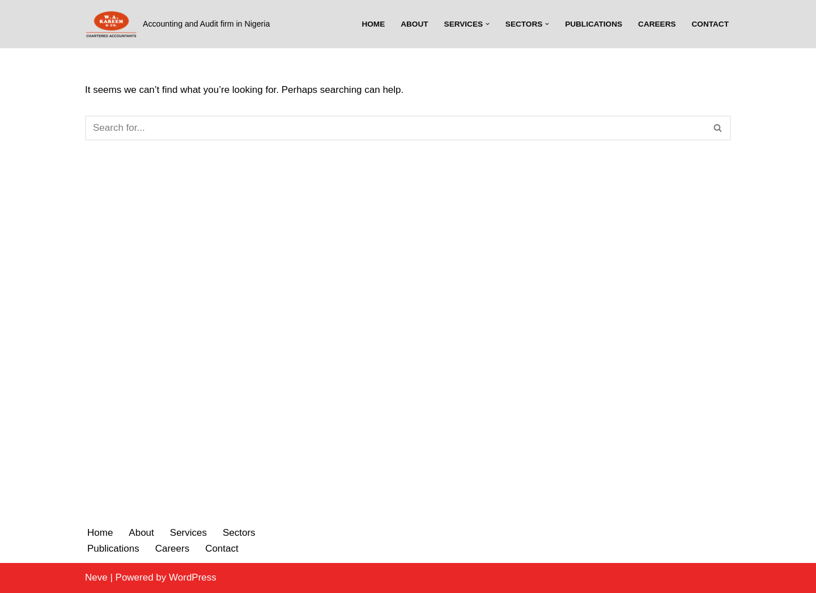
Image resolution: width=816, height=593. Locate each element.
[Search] (395, 128)
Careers (656, 24)
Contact (710, 24)
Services (188, 532)
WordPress (192, 577)
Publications (593, 24)
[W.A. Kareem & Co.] (177, 24)
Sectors (239, 532)
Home (373, 24)
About (414, 24)
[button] (488, 24)
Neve (96, 577)
